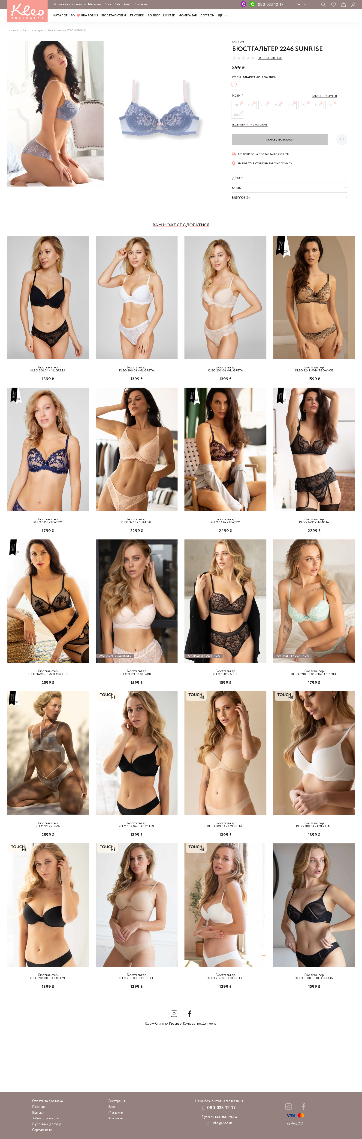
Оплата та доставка (67, 4)
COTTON (207, 15)
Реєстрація (116, 1101)
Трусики (137, 15)
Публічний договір (46, 1124)
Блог (108, 4)
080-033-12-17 (271, 5)
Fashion (238, 42)
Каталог (60, 15)
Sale (117, 4)
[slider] (243, 58)
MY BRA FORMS (84, 15)
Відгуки (38, 1112)
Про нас (38, 1106)
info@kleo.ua (222, 1123)
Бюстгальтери (113, 15)
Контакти (140, 4)
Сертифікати (42, 1130)
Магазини (94, 4)
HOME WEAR (188, 15)
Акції (127, 4)
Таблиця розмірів (45, 1118)
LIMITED (169, 15)
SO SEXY (154, 15)
